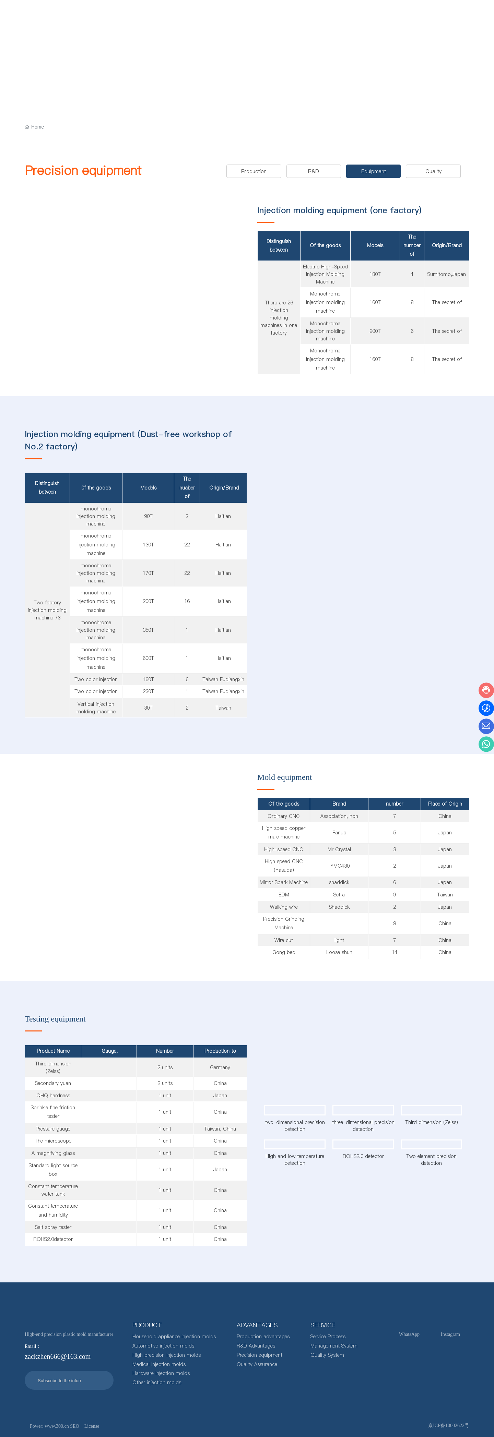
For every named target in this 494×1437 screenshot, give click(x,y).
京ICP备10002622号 (448, 1424)
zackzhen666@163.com (432, 15)
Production (254, 170)
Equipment (373, 170)
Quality (433, 170)
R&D (313, 170)
